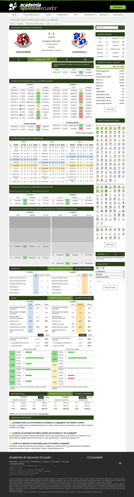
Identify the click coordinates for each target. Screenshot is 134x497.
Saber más (54, 20)
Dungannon (45, 99)
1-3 (38, 118)
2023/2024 (51, 47)
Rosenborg (30, 105)
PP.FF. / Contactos (44, 471)
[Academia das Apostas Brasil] (98, 463)
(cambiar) (101, 259)
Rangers (45, 118)
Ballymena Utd (31, 102)
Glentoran (31, 90)
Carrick (45, 96)
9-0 (38, 96)
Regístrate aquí (32, 466)
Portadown (88, 111)
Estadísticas (90, 15)
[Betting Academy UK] (116, 463)
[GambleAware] (15, 495)
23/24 (23, 90)
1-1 (38, 105)
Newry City (31, 93)
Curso (48, 15)
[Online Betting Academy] (102, 463)
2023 (23, 112)
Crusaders (23, 52)
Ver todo (110, 109)
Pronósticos (62, 15)
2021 (66, 72)
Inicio (15, 15)
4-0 (107, 42)
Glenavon (45, 129)
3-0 (81, 111)
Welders (31, 112)
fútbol (70, 479)
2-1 (81, 108)
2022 (65, 108)
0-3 (38, 126)
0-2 (81, 114)
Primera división (51, 44)
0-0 (81, 105)
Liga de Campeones (89, 482)
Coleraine (88, 99)
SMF (20, 468)
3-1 (81, 72)
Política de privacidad (32, 473)
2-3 (81, 117)
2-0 (38, 99)
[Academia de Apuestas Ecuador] (89, 463)
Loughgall (79, 52)
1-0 (38, 115)
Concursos (119, 15)
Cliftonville (45, 126)
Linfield (88, 114)
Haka (45, 115)
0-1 (81, 96)
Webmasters (39, 469)
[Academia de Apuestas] (107, 463)
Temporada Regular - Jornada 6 (51, 50)
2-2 (38, 90)
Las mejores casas (32, 15)
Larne (16, 148)
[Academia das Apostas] (94, 463)
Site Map (12, 468)
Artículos (104, 15)
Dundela (73, 105)
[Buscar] (122, 27)
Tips (76, 15)
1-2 (38, 102)
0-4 (38, 93)
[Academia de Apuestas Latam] (111, 463)
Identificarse (117, 7)
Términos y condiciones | (17, 473)
